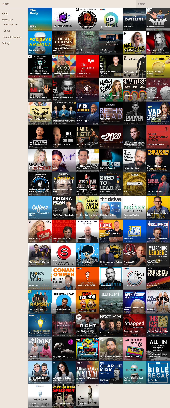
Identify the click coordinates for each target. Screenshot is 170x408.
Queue (7, 30)
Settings (6, 43)
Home (5, 13)
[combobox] (153, 4)
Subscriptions (11, 24)
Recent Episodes (12, 37)
